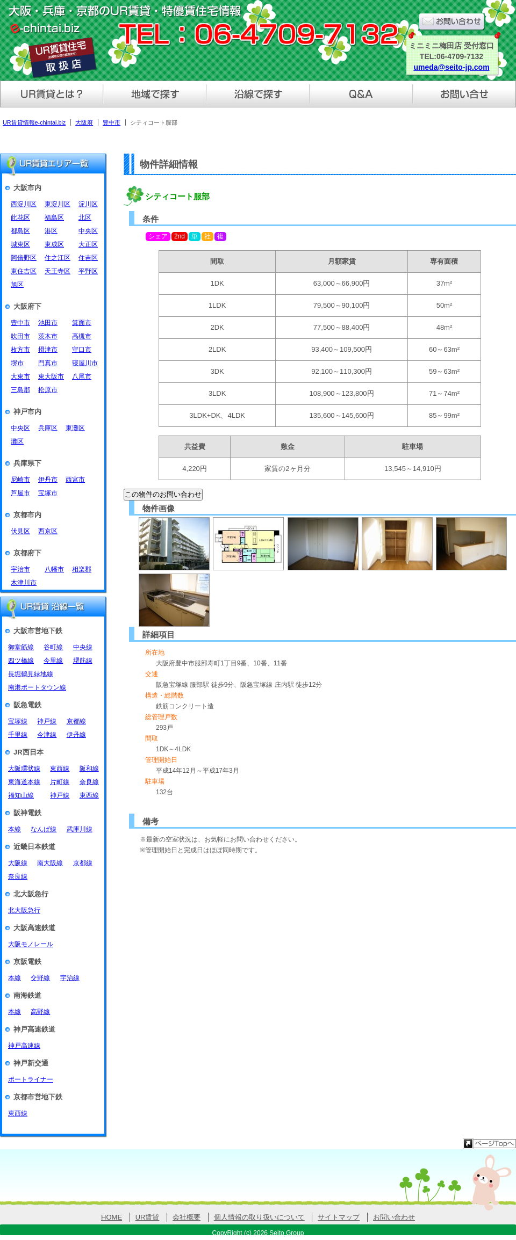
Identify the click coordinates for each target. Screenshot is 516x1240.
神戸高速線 (24, 1045)
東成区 (54, 244)
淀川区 (88, 204)
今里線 (53, 660)
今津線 (46, 734)
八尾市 (81, 376)
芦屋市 (20, 493)
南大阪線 (50, 863)
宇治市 (20, 569)
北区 (84, 217)
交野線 (40, 978)
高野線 (40, 1012)
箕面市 (81, 323)
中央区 (88, 231)
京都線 (76, 721)
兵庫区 (48, 428)
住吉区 (88, 258)
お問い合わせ (394, 1217)
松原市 (48, 390)
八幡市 (54, 569)
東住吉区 (24, 271)
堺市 (17, 363)
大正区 (88, 244)
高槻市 (81, 336)
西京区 (48, 531)
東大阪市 (51, 376)
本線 (14, 829)
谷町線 (53, 647)
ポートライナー (30, 1079)
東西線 (59, 768)
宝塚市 (48, 493)
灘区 (17, 441)
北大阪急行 (24, 910)
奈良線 (89, 782)
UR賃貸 (147, 1217)
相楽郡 (81, 569)
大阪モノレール (30, 944)
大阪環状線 (24, 768)
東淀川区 (57, 204)
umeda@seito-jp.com (451, 67)
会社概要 (186, 1217)
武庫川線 (79, 829)
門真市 (48, 363)
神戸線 (46, 721)
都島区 (20, 231)
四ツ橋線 (21, 660)
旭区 (17, 284)
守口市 (81, 349)
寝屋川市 (85, 363)
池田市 (48, 323)
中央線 (82, 647)
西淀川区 (24, 204)
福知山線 (21, 795)
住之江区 (57, 258)
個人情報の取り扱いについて (259, 1217)
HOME (111, 1217)
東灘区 (75, 428)
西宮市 (75, 479)
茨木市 (48, 336)
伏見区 (20, 531)
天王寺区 (57, 271)
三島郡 (20, 390)
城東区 (20, 244)
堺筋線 (82, 660)
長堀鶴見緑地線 (30, 674)
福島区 (54, 217)
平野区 (88, 271)
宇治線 (70, 978)
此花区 (20, 217)
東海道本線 (24, 782)
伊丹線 (76, 734)
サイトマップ (339, 1217)
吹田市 (20, 336)
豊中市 (20, 323)
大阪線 (17, 863)
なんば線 (43, 829)
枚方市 (20, 349)
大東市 (20, 376)
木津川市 (24, 582)
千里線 (17, 734)
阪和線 (89, 768)
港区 (51, 231)
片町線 (59, 782)
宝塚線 (17, 721)
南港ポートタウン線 (37, 687)
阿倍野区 (24, 258)
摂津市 (48, 349)
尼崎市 (20, 479)
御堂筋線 (21, 647)
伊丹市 (48, 479)
